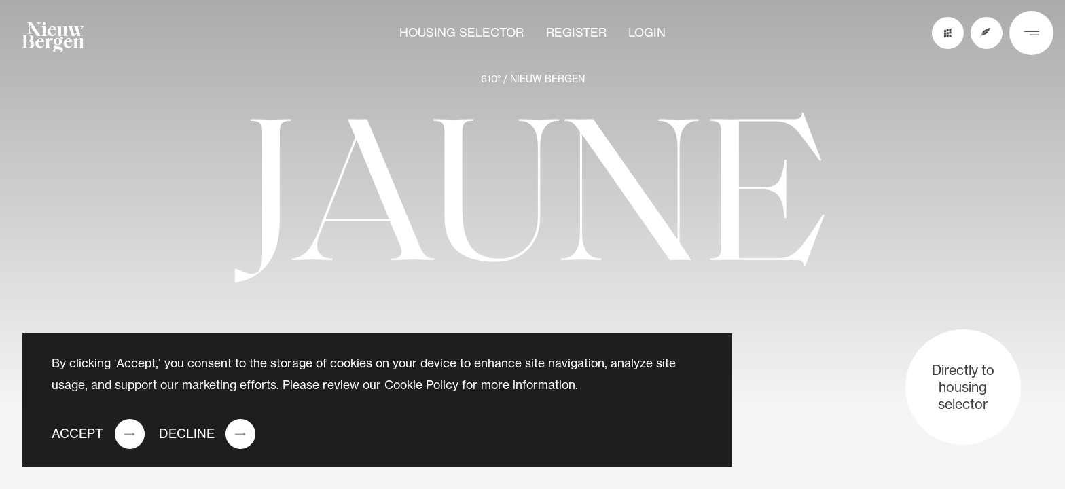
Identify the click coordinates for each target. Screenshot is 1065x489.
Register (576, 32)
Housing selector (461, 32)
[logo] (53, 41)
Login (647, 32)
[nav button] (1031, 33)
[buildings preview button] (948, 33)
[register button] (987, 33)
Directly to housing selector (963, 386)
